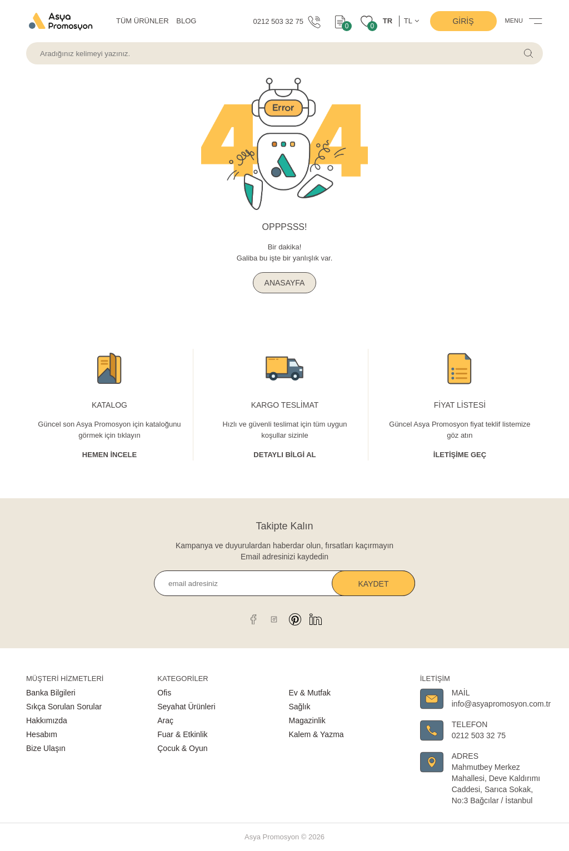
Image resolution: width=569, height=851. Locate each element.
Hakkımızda (46, 720)
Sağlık (300, 706)
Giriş (462, 21)
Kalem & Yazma (316, 734)
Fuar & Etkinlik (182, 734)
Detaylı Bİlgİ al (284, 454)
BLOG (186, 21)
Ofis (164, 692)
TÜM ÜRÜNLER (142, 21)
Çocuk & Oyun (182, 748)
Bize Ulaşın (46, 748)
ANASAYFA (284, 282)
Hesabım (41, 734)
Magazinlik (307, 720)
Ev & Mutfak (310, 692)
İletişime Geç (459, 454)
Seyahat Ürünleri (186, 706)
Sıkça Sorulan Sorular (64, 706)
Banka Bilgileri (51, 692)
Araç (165, 720)
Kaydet (373, 583)
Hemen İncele (109, 454)
